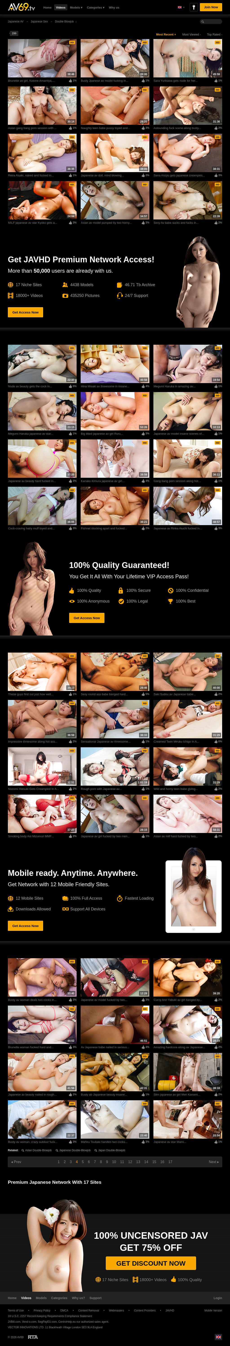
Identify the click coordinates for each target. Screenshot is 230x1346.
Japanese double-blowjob (75, 1150)
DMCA (64, 1310)
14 (146, 1162)
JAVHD (170, 1310)
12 (130, 1162)
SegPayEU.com (47, 1321)
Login (218, 1298)
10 (114, 1162)
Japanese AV (16, 21)
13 (138, 1162)
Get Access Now (25, 312)
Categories (59, 1298)
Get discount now (151, 1263)
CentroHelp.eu (67, 1321)
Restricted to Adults (33, 1337)
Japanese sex (39, 21)
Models (41, 1298)
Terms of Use (16, 1310)
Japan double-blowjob (111, 1150)
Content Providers (145, 1310)
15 (154, 1162)
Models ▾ (76, 7)
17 (170, 1162)
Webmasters (116, 1310)
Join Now (211, 7)
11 (122, 1162)
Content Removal (88, 1310)
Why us (114, 7)
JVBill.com (14, 1321)
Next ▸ (214, 1162)
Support (96, 1298)
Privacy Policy (42, 1310)
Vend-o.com (29, 1321)
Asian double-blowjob (38, 1150)
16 (162, 1162)
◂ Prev (16, 1162)
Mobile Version (211, 1310)
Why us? (78, 1298)
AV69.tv (21, 7)
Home (47, 7)
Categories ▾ (95, 7)
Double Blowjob (64, 21)
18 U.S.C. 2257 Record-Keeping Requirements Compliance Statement (50, 1316)
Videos (60, 7)
